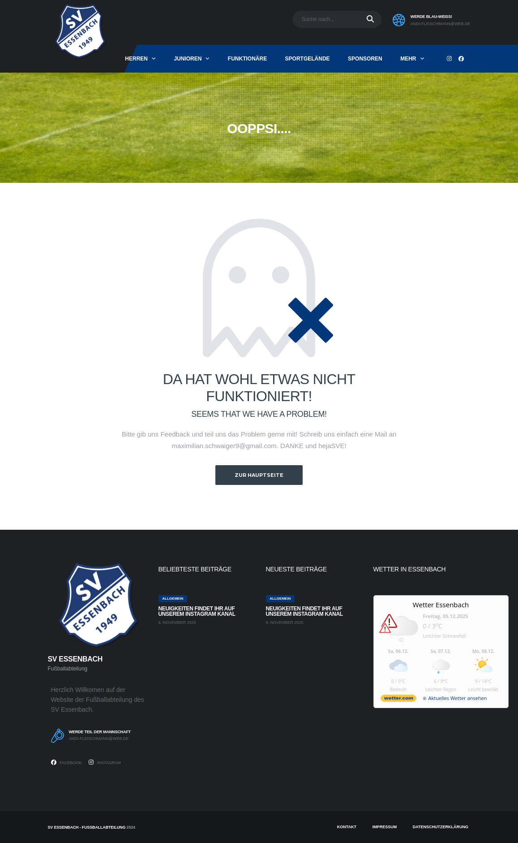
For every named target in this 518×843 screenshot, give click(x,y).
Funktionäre (247, 59)
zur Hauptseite (259, 475)
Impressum (384, 827)
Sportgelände (307, 59)
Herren (136, 59)
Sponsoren (365, 59)
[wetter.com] (398, 699)
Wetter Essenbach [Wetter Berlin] (441, 604)
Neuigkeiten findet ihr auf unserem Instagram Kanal (196, 611)
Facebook (66, 762)
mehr (408, 59)
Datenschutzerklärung (440, 827)
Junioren (187, 59)
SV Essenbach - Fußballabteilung (87, 827)
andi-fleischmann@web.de (441, 24)
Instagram (104, 762)
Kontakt (346, 827)
